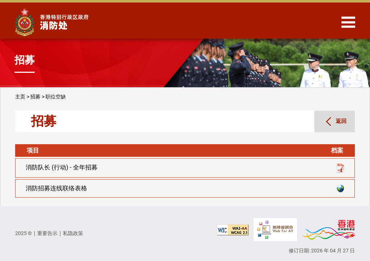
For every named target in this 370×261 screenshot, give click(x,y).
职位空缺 (56, 96)
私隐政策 (73, 233)
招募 (35, 96)
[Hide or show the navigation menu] (348, 22)
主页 (20, 96)
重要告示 (47, 233)
